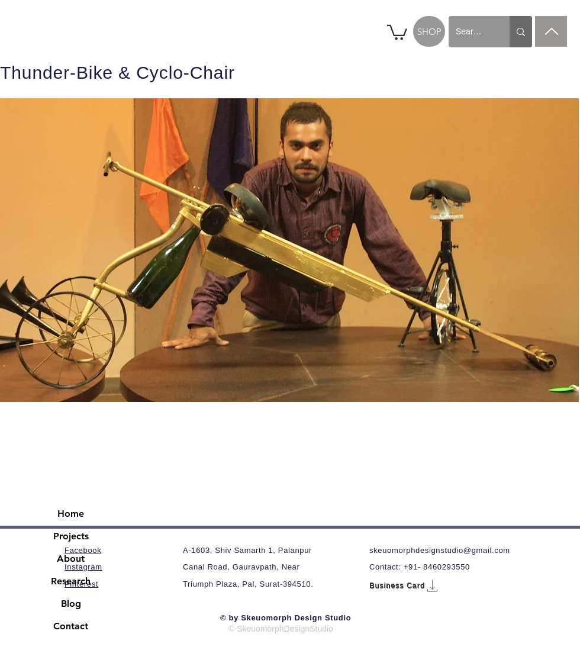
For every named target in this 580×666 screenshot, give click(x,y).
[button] (397, 31)
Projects (71, 536)
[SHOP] (429, 31)
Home (70, 513)
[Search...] (470, 31)
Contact (70, 626)
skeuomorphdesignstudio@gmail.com (439, 550)
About (71, 558)
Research (71, 581)
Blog (71, 603)
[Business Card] (404, 585)
